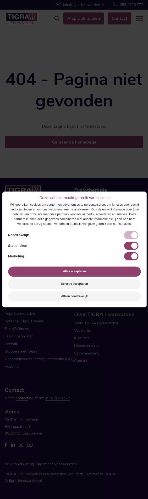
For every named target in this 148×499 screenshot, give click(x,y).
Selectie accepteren (74, 283)
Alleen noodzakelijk (74, 296)
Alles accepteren (74, 271)
